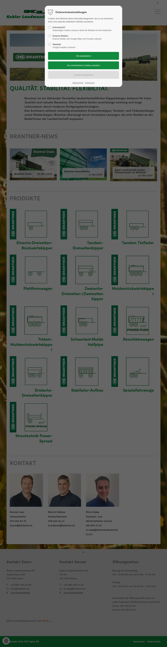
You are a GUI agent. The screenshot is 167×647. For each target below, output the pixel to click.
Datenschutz (77, 83)
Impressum (89, 83)
